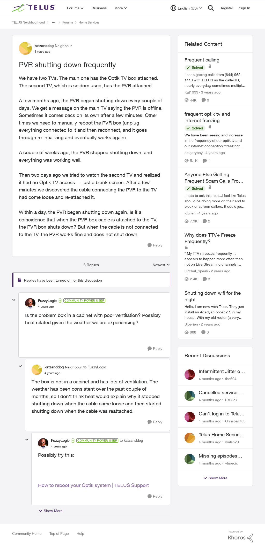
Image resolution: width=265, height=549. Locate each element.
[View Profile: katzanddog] (25, 48)
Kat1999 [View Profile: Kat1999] (191, 92)
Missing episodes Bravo (218, 456)
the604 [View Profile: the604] (231, 378)
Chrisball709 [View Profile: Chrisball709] (235, 421)
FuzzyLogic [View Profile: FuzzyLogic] (47, 300)
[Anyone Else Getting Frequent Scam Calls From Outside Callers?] (215, 201)
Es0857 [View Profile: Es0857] (231, 400)
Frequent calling (202, 60)
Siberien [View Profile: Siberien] (191, 324)
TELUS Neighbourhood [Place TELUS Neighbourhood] (28, 22)
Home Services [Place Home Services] (89, 22)
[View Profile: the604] (190, 374)
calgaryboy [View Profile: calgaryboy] (194, 152)
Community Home (27, 533)
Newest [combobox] (161, 264)
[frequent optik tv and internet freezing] (215, 140)
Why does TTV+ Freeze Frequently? (210, 238)
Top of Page (59, 533)
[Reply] (154, 245)
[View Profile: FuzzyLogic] (30, 303)
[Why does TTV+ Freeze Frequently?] (215, 259)
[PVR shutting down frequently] (46, 306)
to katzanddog (131, 440)
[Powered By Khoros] (240, 537)
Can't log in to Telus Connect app (220, 414)
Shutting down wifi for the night (213, 296)
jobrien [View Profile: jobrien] (190, 213)
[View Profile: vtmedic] (190, 459)
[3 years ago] (209, 92)
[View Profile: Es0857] (190, 396)
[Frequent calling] (215, 80)
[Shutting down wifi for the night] (215, 312)
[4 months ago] (210, 378)
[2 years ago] (219, 271)
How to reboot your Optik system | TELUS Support (93, 485)
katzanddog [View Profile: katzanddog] (44, 45)
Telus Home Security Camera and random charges (221, 435)
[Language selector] (186, 8)
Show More (50, 510)
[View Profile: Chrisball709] (190, 417)
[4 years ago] (214, 152)
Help (80, 533)
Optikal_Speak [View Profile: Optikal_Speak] (196, 271)
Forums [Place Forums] (67, 22)
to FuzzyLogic (94, 367)
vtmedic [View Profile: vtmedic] (231, 463)
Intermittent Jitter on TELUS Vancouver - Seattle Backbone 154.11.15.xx (221, 371)
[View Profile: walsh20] (190, 438)
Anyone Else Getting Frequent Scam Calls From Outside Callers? (214, 178)
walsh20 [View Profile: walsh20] (232, 442)
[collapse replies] (14, 300)
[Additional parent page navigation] (53, 22)
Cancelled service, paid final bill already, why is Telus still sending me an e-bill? (222, 393)
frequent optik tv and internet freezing (207, 117)
